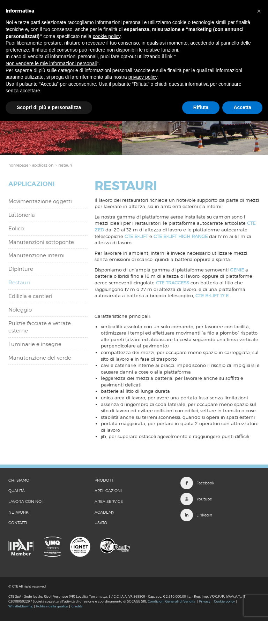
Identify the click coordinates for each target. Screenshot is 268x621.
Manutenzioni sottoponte (41, 242)
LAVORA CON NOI (25, 501)
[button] (259, 11)
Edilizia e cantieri (30, 296)
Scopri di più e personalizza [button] (49, 107)
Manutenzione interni (36, 255)
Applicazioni (108, 490)
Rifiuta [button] (201, 107)
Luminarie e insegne (34, 344)
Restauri (19, 282)
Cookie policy (224, 601)
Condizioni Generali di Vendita (171, 601)
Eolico (16, 228)
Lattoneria (21, 215)
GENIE (237, 270)
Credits (77, 606)
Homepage (18, 165)
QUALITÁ (16, 490)
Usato (101, 522)
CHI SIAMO (18, 480)
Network (18, 512)
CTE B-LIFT (136, 236)
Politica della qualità (52, 606)
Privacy (204, 601)
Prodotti (104, 480)
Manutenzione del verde (39, 358)
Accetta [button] (242, 107)
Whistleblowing (21, 606)
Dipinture (20, 269)
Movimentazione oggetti (40, 201)
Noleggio (20, 310)
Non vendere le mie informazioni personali (51, 63)
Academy (104, 512)
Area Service (109, 501)
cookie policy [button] (106, 36)
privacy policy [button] (142, 77)
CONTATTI (17, 522)
